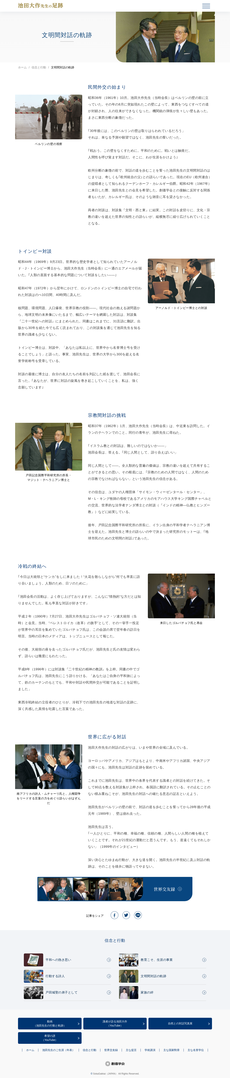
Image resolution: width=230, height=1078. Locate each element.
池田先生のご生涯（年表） (58, 1050)
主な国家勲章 (171, 1050)
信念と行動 (39, 67)
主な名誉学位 (196, 1050)
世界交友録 (111, 1050)
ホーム (22, 67)
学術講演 (150, 1050)
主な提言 (131, 1050)
